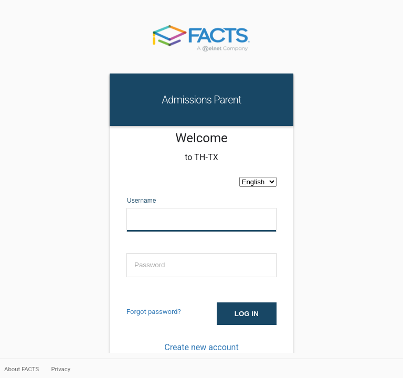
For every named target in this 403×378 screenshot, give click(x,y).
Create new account (201, 347)
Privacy (60, 369)
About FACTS (22, 369)
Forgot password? (153, 312)
